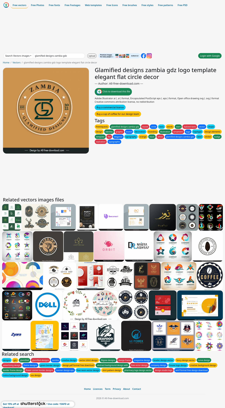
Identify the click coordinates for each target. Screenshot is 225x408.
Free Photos (37, 5)
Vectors (16, 62)
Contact (136, 389)
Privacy (117, 389)
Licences (97, 389)
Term (107, 389)
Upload (92, 55)
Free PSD (182, 5)
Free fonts (54, 5)
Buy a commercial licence (110, 107)
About (126, 389)
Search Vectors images (17, 55)
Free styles (147, 5)
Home (6, 62)
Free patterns (165, 5)
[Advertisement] (112, 31)
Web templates (93, 5)
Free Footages (72, 5)
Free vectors (19, 5)
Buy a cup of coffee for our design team (118, 114)
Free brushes (129, 5)
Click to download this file (113, 91)
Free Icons (112, 5)
